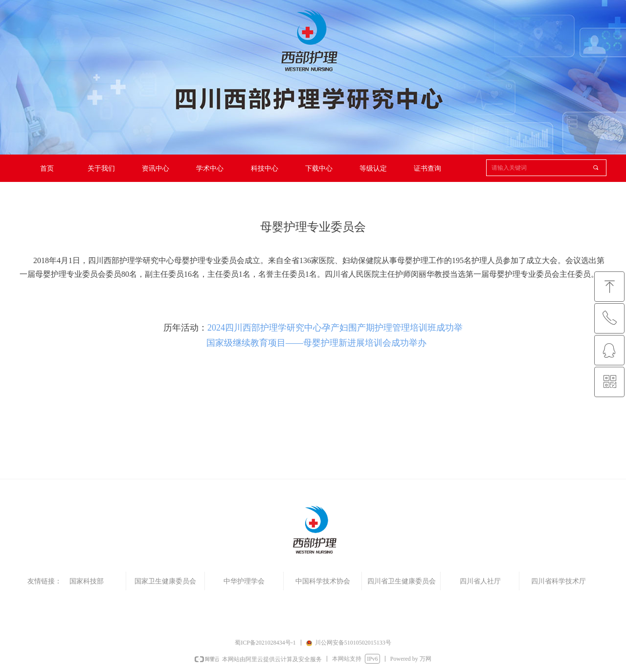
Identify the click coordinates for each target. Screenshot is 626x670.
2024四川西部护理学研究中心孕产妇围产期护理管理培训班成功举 (335, 328)
